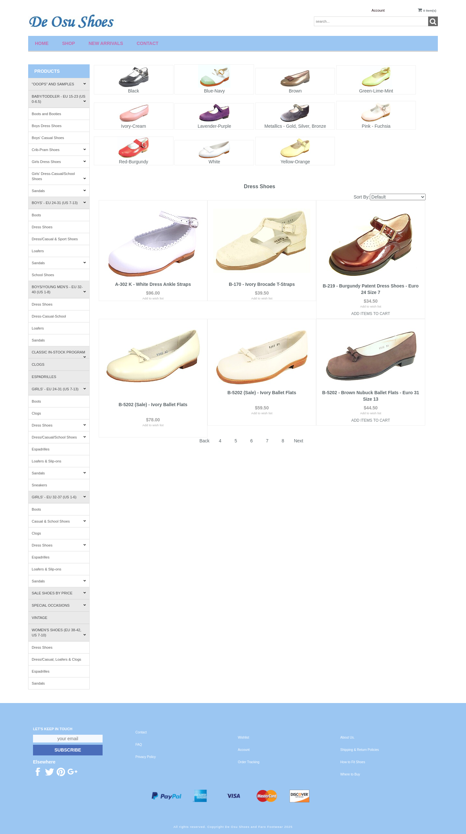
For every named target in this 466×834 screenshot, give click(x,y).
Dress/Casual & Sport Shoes (55, 239)
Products (47, 71)
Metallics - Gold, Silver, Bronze (295, 126)
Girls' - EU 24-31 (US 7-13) (59, 389)
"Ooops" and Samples (59, 84)
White (214, 161)
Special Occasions (59, 605)
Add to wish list (152, 306)
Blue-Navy (214, 90)
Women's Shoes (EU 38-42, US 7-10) (59, 632)
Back (204, 428)
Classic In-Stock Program (59, 354)
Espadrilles (44, 377)
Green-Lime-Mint (376, 90)
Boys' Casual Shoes (48, 138)
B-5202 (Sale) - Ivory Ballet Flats (153, 392)
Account (378, 10)
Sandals (59, 191)
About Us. (347, 737)
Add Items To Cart (370, 313)
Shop (68, 43)
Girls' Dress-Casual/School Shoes (59, 176)
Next (298, 428)
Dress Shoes (42, 227)
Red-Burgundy (133, 161)
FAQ (139, 744)
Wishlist (243, 737)
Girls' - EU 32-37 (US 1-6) (59, 497)
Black (133, 90)
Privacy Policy (146, 757)
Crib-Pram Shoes (59, 150)
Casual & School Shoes (59, 521)
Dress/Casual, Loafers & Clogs (56, 659)
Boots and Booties (46, 114)
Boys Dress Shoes (46, 126)
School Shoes (43, 275)
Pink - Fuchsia (376, 126)
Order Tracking (249, 762)
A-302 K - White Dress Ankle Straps (153, 285)
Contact (147, 43)
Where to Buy (350, 774)
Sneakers (39, 485)
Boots (36, 215)
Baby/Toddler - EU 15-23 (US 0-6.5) (59, 98)
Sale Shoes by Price (59, 593)
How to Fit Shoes (352, 762)
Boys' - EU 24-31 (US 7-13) (59, 203)
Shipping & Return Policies (359, 750)
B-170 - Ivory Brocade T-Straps (262, 285)
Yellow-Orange (295, 161)
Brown (295, 90)
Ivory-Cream (133, 126)
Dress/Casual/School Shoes (59, 437)
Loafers (38, 251)
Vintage (39, 618)
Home (42, 43)
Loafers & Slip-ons (46, 461)
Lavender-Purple (214, 126)
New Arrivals (106, 43)
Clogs (38, 364)
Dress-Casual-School (49, 316)
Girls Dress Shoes (59, 162)
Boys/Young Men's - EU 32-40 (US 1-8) (59, 289)
